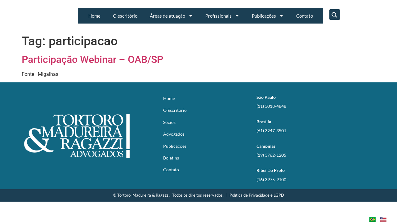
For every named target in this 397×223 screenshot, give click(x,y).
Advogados (174, 134)
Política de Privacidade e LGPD (257, 195)
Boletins (171, 157)
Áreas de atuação (171, 15)
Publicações (268, 15)
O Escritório (175, 110)
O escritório (125, 16)
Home (94, 16)
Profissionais (222, 15)
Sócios (169, 122)
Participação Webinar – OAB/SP (92, 59)
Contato (304, 16)
